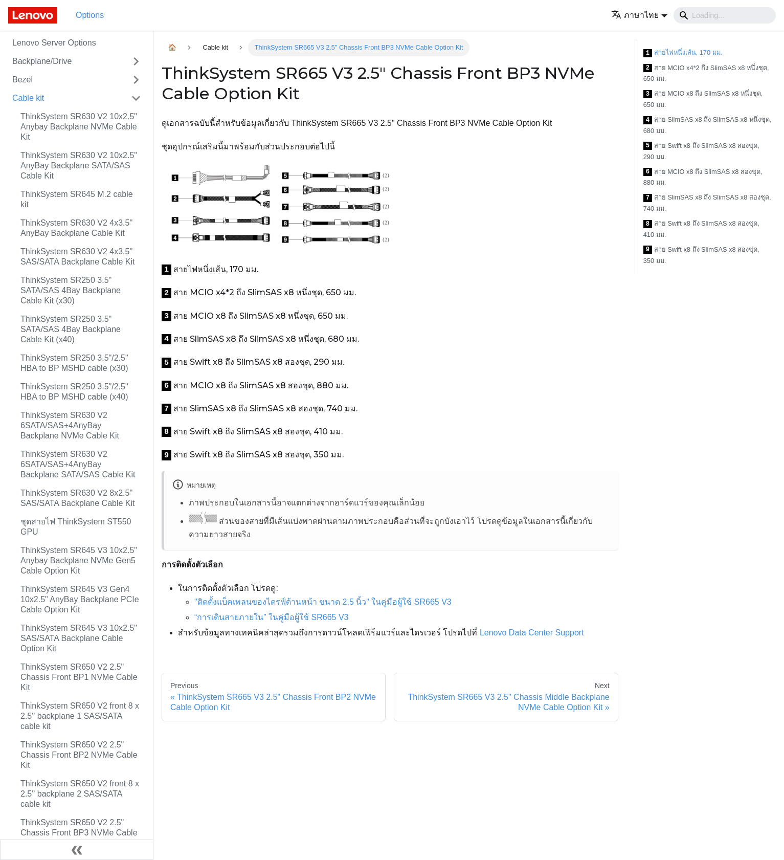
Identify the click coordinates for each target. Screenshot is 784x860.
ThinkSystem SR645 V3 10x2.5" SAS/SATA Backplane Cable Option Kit (78, 638)
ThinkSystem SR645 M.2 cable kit (76, 199)
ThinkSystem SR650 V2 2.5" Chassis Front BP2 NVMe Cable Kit (79, 754)
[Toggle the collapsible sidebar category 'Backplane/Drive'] (136, 61)
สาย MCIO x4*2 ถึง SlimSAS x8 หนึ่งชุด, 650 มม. (706, 73)
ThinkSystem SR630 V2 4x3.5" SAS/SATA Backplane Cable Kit (77, 256)
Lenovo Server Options (54, 42)
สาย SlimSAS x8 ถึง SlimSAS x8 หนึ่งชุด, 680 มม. (707, 125)
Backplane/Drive (42, 61)
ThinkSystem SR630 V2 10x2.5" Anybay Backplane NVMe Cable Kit (78, 126)
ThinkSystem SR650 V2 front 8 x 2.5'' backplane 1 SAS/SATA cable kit (79, 716)
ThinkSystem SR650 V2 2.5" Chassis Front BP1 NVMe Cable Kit (79, 677)
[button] (639, 15)
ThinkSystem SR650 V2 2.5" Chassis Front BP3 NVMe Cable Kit (79, 832)
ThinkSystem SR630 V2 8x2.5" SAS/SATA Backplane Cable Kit (77, 498)
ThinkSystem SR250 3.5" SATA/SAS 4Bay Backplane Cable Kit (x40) (70, 329)
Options (90, 15)
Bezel (22, 79)
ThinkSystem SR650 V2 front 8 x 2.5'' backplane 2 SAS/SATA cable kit (79, 793)
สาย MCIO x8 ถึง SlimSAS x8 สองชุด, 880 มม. (703, 177)
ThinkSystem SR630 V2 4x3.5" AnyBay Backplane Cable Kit (76, 227)
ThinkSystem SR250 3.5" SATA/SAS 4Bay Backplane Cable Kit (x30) (70, 290)
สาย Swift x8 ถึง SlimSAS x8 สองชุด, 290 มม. (701, 151)
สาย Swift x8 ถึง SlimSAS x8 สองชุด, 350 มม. (701, 255)
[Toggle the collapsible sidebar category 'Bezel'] (136, 80)
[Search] (725, 15)
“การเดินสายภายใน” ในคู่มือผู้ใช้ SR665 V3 (271, 617)
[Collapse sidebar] (76, 850)
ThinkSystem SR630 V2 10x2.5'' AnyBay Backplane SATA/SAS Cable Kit (78, 165)
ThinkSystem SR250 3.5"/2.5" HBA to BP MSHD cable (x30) (74, 363)
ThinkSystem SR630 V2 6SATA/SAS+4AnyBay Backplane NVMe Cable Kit (69, 425)
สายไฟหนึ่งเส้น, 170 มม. (682, 53)
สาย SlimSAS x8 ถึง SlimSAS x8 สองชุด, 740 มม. (707, 202)
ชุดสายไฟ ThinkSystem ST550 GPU (75, 526)
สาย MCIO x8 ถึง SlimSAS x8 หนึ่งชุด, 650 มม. (703, 99)
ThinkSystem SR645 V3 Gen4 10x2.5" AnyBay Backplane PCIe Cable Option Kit (79, 599)
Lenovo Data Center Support (532, 632)
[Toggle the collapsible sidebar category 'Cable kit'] (136, 98)
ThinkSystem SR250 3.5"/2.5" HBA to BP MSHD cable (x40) (74, 391)
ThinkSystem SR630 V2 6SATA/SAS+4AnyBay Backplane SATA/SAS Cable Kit (77, 464)
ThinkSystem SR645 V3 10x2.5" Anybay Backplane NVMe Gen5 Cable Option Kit (78, 560)
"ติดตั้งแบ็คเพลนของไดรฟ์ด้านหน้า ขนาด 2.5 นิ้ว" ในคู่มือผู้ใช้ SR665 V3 (323, 602)
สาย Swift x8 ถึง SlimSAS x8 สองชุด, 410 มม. (701, 228)
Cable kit (28, 98)
